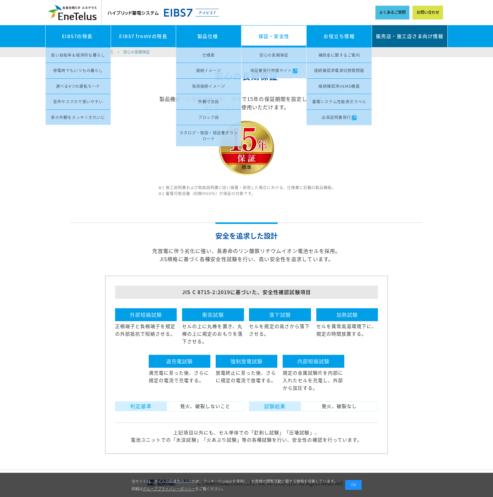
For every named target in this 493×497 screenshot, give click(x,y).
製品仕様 (207, 36)
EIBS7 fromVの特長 (143, 36)
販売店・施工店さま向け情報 (409, 36)
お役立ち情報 (339, 36)
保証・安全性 (274, 36)
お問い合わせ (428, 12)
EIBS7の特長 (77, 36)
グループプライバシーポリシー (169, 489)
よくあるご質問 (392, 12)
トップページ (69, 52)
